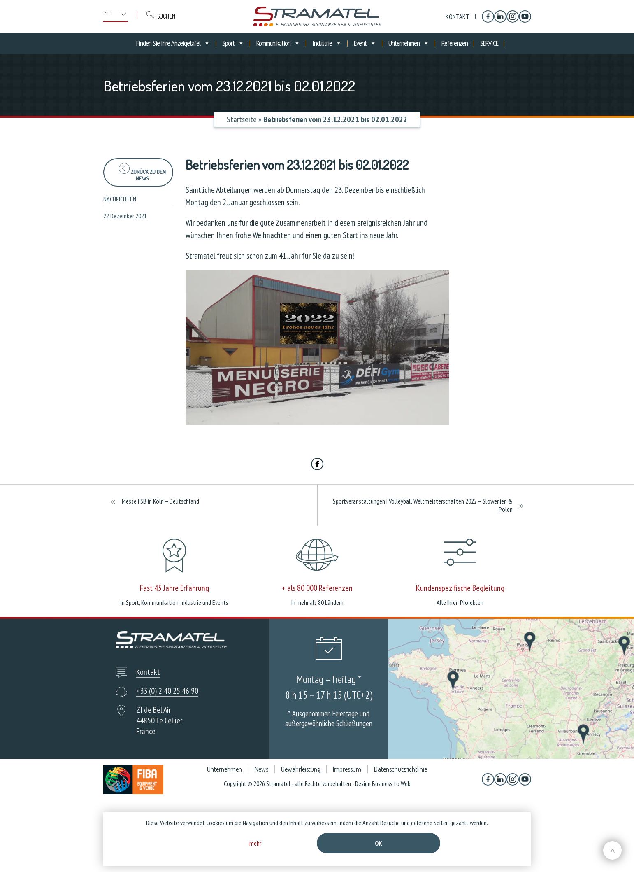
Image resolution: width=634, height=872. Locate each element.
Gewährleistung (300, 769)
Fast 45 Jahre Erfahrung (174, 588)
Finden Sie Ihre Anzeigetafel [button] (173, 43)
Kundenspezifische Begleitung (460, 588)
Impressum (347, 769)
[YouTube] (525, 16)
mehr (255, 843)
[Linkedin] (500, 16)
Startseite (242, 119)
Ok (378, 843)
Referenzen (454, 43)
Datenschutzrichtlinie (400, 769)
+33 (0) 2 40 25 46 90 (167, 690)
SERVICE (489, 43)
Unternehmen (408, 43)
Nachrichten (119, 199)
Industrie (326, 43)
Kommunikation (278, 43)
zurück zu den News (142, 172)
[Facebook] (488, 16)
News (261, 769)
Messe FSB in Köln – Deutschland (160, 501)
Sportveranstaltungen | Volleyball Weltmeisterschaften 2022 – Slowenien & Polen (423, 505)
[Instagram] (512, 16)
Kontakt (457, 16)
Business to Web (391, 783)
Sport (233, 43)
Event (365, 43)
